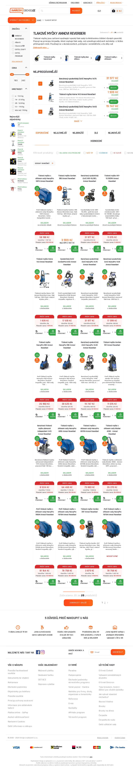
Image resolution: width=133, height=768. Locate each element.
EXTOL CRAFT (20, 49)
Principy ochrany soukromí (20, 700)
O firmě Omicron (106, 682)
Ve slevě (117, 153)
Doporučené (42, 133)
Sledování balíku (46, 675)
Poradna (72, 670)
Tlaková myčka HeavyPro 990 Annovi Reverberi (67, 345)
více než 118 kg (21, 110)
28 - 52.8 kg (20, 103)
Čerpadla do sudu (107, 720)
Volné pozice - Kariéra (78, 687)
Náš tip (90, 153)
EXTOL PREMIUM (19, 54)
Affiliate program (76, 712)
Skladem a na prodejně (69, 153)
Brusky (102, 706)
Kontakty (87, 3)
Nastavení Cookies (16, 721)
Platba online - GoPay (18, 712)
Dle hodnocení (96, 137)
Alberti (18, 42)
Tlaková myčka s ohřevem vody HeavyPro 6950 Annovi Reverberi (67, 428)
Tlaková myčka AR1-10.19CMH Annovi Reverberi (112, 178)
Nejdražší (78, 133)
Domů (39, 20)
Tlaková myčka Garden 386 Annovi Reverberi (67, 177)
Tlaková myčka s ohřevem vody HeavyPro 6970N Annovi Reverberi (89, 428)
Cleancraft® (20, 46)
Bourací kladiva (106, 701)
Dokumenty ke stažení (18, 678)
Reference (73, 699)
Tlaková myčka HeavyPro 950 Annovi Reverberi (44, 345)
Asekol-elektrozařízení (18, 717)
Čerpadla (103, 715)
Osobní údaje (120, 738)
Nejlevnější (60, 133)
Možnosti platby (46, 670)
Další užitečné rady (107, 724)
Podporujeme (74, 675)
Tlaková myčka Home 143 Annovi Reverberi (44, 260)
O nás (71, 703)
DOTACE (42, 679)
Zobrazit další (78, 602)
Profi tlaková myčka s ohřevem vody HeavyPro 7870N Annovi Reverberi (67, 512)
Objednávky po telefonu (19, 691)
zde (91, 757)
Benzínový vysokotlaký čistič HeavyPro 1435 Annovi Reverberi (112, 262)
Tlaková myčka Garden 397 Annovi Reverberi (89, 510)
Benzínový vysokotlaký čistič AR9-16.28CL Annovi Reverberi (89, 178)
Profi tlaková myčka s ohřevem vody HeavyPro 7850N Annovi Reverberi (44, 512)
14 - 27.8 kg (20, 100)
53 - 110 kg (19, 107)
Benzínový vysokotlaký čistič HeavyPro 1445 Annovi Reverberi (89, 345)
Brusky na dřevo (106, 711)
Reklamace (13, 682)
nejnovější (114, 133)
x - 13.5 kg (19, 96)
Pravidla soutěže (15, 696)
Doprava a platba (46, 684)
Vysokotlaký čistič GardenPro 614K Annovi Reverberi (67, 262)
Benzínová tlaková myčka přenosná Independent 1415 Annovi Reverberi (44, 429)
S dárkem (103, 153)
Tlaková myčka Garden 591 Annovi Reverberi (112, 343)
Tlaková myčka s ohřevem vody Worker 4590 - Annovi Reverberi (112, 429)
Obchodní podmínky (17, 687)
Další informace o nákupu (20, 726)
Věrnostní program (58, 3)
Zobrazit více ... (41, 47)
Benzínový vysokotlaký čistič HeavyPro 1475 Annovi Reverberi (89, 262)
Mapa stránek (102, 738)
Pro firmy (75, 3)
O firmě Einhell (106, 670)
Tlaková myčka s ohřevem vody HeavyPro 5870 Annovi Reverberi (44, 178)
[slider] (11, 74)
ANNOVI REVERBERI (19, 37)
